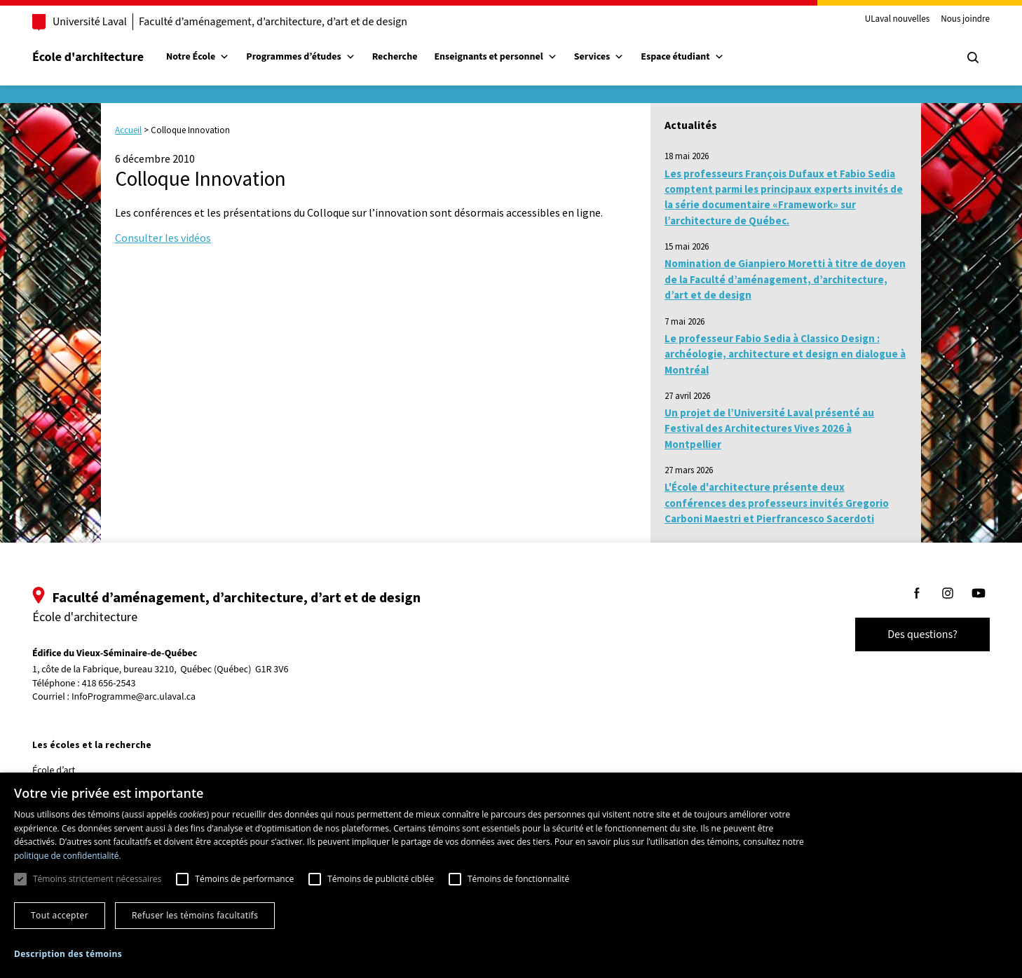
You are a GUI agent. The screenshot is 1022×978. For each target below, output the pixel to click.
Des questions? (908, 634)
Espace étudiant (696, 57)
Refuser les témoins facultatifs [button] (195, 915)
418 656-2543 (123, 684)
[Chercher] (959, 57)
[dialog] (511, 875)
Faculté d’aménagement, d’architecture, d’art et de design (287, 21)
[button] (68, 953)
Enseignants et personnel (509, 57)
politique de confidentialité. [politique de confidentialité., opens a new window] (67, 856)
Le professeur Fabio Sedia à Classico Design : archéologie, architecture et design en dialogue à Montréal (785, 354)
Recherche (409, 57)
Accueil (128, 130)
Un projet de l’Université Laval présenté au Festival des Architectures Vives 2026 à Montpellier (769, 428)
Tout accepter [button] (59, 915)
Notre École (211, 57)
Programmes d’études (314, 57)
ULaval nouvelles (883, 19)
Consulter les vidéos (163, 238)
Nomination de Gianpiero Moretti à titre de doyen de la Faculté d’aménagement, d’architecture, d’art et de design (785, 279)
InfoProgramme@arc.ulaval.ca (148, 697)
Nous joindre (951, 19)
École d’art (67, 770)
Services (613, 57)
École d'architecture (102, 57)
